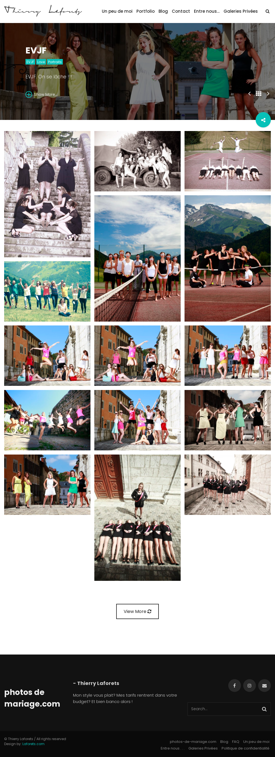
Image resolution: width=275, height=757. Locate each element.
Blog (163, 11)
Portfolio (145, 11)
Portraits (55, 62)
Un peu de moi (117, 11)
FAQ (235, 741)
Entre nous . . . (173, 748)
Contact (181, 11)
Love (41, 62)
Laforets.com (33, 743)
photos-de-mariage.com (193, 741)
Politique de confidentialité (245, 748)
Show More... (41, 94)
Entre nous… (207, 11)
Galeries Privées (241, 11)
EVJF (30, 62)
